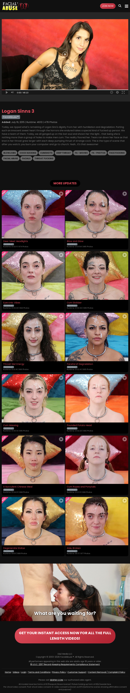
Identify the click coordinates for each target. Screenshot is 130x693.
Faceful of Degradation (80, 364)
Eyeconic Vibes (11, 302)
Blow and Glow (75, 241)
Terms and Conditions (39, 672)
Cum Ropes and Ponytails (81, 486)
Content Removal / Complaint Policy (106, 672)
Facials (26, 158)
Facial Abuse (10, 158)
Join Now (108, 6)
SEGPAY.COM (56, 679)
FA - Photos (98, 152)
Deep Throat (63, 152)
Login (23, 672)
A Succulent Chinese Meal (17, 486)
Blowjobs (9, 152)
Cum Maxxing (10, 425)
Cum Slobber (74, 302)
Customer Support (77, 672)
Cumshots (46, 152)
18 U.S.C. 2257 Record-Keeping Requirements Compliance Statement (65, 664)
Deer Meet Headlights (15, 241)
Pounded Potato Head (79, 425)
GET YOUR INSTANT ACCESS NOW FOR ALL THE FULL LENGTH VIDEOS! (65, 635)
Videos (16, 672)
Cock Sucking (28, 152)
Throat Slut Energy (13, 364)
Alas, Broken (74, 548)
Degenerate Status (14, 548)
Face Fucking (117, 152)
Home (8, 672)
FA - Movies (81, 152)
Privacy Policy (59, 672)
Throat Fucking (44, 158)
